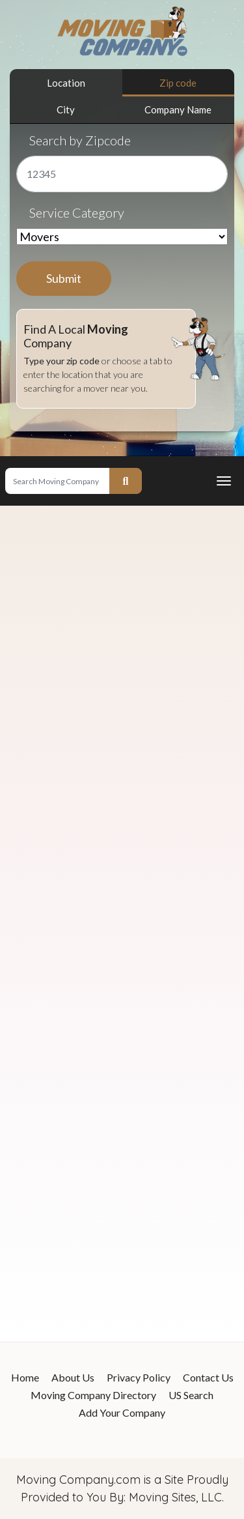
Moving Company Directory (93, 1395)
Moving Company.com (78, 1479)
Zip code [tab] (178, 83)
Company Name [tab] (177, 109)
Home (25, 1377)
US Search (191, 1395)
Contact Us (208, 1377)
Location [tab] (66, 83)
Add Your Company (122, 1412)
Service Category (76, 212)
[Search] (57, 481)
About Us (72, 1377)
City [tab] (66, 109)
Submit (63, 278)
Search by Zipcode (80, 140)
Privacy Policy (138, 1377)
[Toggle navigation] (223, 481)
